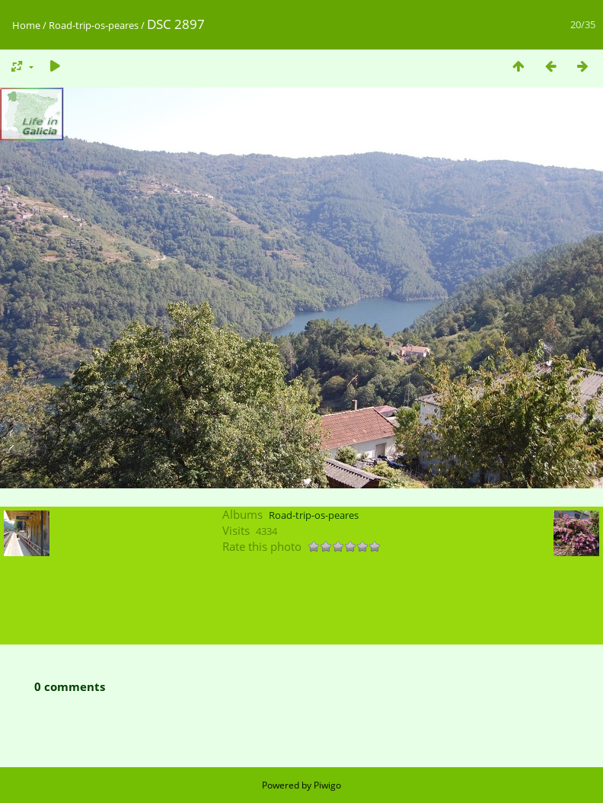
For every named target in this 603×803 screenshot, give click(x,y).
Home (26, 25)
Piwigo (327, 785)
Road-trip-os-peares (94, 25)
